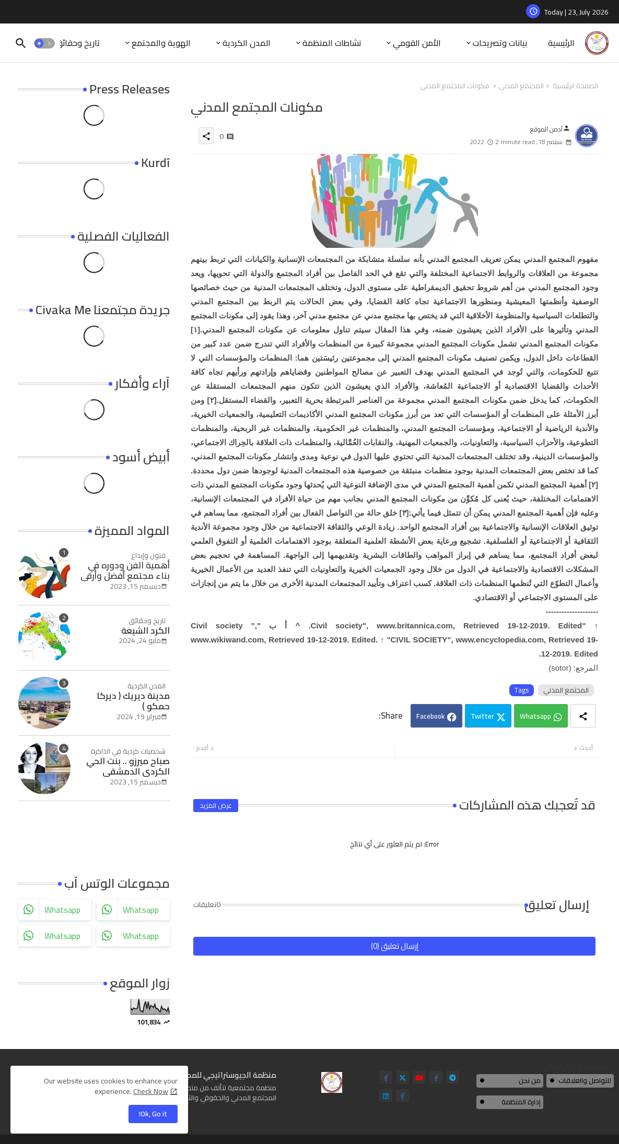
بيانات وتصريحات (500, 43)
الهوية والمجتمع (161, 43)
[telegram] (452, 1077)
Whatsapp (535, 716)
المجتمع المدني (521, 86)
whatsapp (62, 909)
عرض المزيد (216, 805)
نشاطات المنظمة (331, 43)
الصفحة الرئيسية (575, 86)
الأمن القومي (417, 43)
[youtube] (419, 1077)
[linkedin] (385, 1095)
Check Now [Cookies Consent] (150, 1091)
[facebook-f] (385, 1077)
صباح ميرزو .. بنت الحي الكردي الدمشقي (128, 766)
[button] (44, 43)
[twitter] (402, 1077)
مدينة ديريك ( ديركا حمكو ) (133, 701)
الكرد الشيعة (145, 630)
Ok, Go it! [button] (153, 1114)
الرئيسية (561, 43)
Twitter (482, 716)
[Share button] (582, 716)
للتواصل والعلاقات (584, 1080)
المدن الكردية (247, 43)
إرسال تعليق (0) (394, 946)
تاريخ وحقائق (77, 43)
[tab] (561, 43)
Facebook (430, 716)
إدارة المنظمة (521, 1101)
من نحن (530, 1080)
